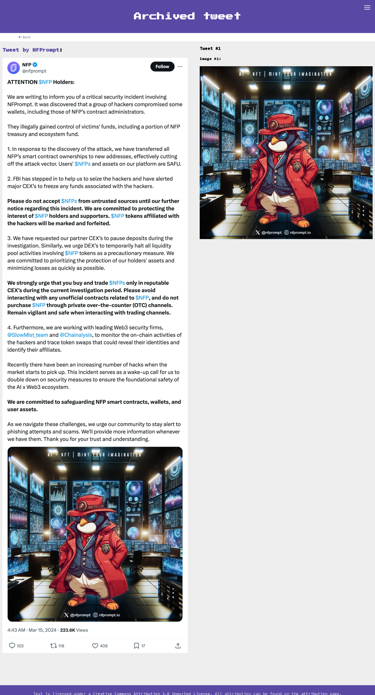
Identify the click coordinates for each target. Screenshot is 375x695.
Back (25, 49)
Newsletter (204, 5)
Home (28, 5)
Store (231, 5)
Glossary (139, 5)
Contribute (170, 5)
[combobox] (50, 6)
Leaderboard (107, 5)
